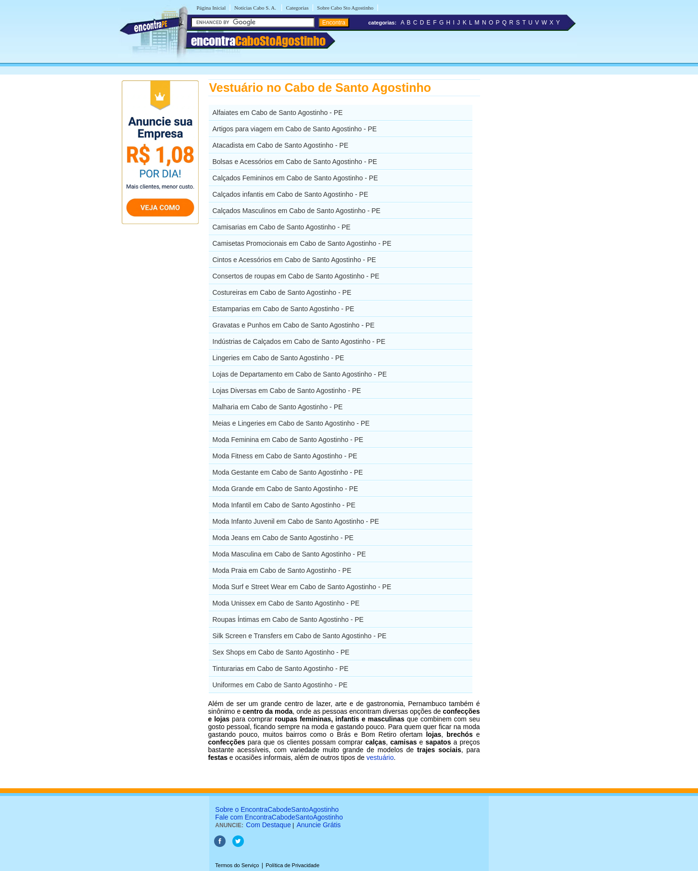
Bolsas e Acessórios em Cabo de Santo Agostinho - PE (295, 161)
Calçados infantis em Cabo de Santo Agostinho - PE (290, 194)
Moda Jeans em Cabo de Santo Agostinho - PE (283, 538)
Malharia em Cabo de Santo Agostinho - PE (278, 407)
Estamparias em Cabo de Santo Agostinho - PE (284, 309)
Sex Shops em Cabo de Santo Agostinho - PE (281, 652)
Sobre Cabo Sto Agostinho (345, 8)
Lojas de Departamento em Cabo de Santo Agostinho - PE (300, 374)
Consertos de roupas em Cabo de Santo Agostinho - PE (296, 276)
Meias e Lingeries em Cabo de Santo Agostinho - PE (291, 423)
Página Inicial (211, 8)
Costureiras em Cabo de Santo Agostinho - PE (282, 292)
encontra (258, 41)
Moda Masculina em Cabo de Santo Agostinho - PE (289, 554)
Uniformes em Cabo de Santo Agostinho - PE (280, 685)
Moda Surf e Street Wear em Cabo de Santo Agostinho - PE (302, 587)
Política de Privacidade (292, 865)
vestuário (380, 757)
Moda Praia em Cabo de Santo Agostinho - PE (282, 570)
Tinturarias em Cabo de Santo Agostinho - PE (281, 668)
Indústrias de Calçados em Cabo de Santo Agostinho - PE (299, 341)
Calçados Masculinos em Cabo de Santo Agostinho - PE (297, 211)
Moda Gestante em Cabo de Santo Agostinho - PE (288, 472)
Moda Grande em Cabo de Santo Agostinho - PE (285, 488)
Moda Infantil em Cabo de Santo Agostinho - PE (284, 505)
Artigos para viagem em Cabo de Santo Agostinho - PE (295, 129)
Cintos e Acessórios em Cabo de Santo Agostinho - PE (294, 260)
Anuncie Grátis (319, 825)
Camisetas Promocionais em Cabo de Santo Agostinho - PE (302, 243)
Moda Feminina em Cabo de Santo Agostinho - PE (288, 439)
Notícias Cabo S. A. (256, 8)
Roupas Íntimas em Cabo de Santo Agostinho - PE (288, 619)
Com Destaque (268, 825)
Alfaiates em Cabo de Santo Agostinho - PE (278, 112)
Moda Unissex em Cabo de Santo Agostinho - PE (286, 603)
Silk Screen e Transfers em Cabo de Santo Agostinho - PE (300, 636)
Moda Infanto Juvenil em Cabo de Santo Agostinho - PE (296, 521)
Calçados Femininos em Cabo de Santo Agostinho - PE (295, 178)
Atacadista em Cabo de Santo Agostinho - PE (281, 145)
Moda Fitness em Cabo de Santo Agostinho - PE (285, 456)
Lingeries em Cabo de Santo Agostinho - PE (278, 358)
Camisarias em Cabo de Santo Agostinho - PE (282, 227)
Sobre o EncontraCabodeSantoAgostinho (277, 809)
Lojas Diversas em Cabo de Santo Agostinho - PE (287, 390)
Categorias (297, 8)
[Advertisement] (530, 223)
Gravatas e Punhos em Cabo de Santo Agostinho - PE (294, 325)
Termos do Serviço (237, 865)
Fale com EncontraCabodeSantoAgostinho (279, 817)
